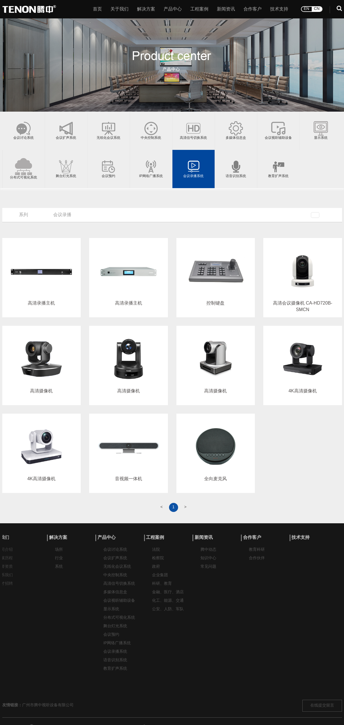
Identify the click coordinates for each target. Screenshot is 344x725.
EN (306, 8)
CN (316, 8)
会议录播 (62, 214)
